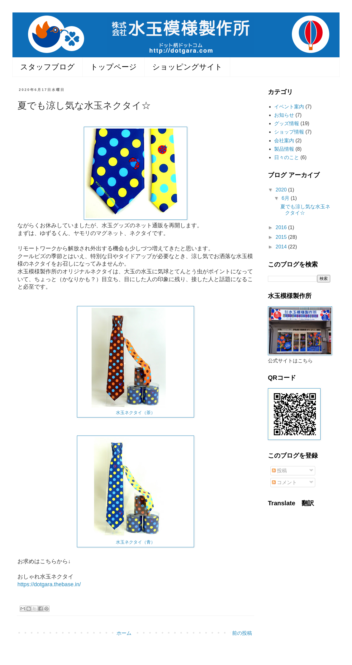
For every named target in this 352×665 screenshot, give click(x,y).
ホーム (124, 633)
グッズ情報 (286, 123)
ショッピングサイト (187, 67)
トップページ (113, 67)
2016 (282, 227)
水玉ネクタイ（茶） (135, 412)
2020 (282, 189)
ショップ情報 (289, 131)
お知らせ (284, 115)
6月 (286, 198)
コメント (284, 482)
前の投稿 (242, 633)
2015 (282, 237)
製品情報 (284, 149)
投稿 (279, 470)
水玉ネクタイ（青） (135, 542)
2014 (282, 246)
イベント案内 (289, 106)
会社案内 (284, 140)
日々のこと (286, 157)
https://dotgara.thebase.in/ (49, 584)
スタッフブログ (47, 67)
